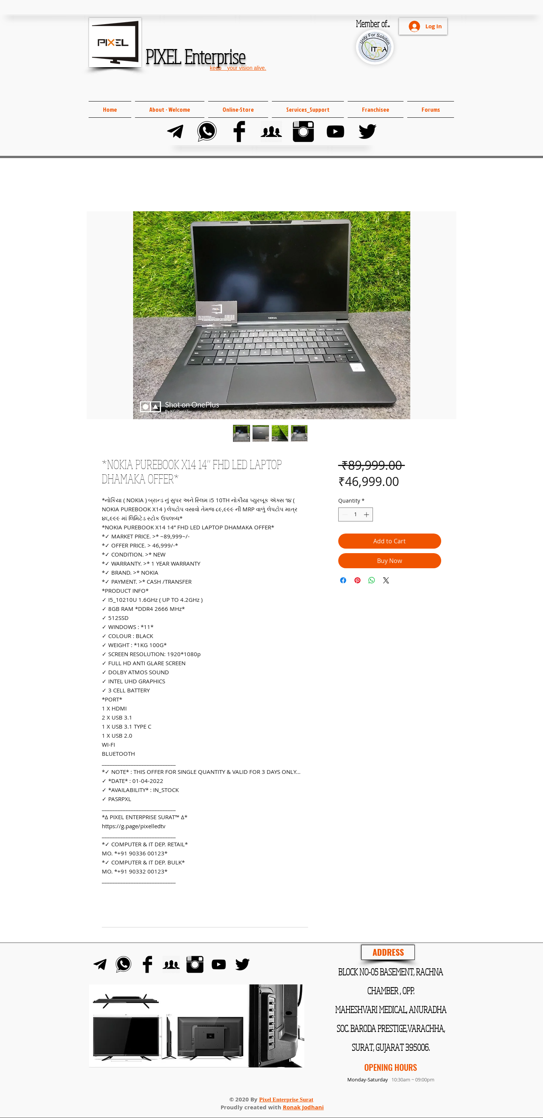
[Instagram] (303, 131)
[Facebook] (239, 131)
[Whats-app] (207, 131)
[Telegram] (175, 131)
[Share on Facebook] (343, 580)
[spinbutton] (355, 514)
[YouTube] (335, 131)
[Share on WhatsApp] (371, 580)
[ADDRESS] (388, 952)
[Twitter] (367, 131)
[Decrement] (344, 514)
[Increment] (367, 514)
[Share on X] (386, 580)
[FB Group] (271, 131)
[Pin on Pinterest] (357, 580)
